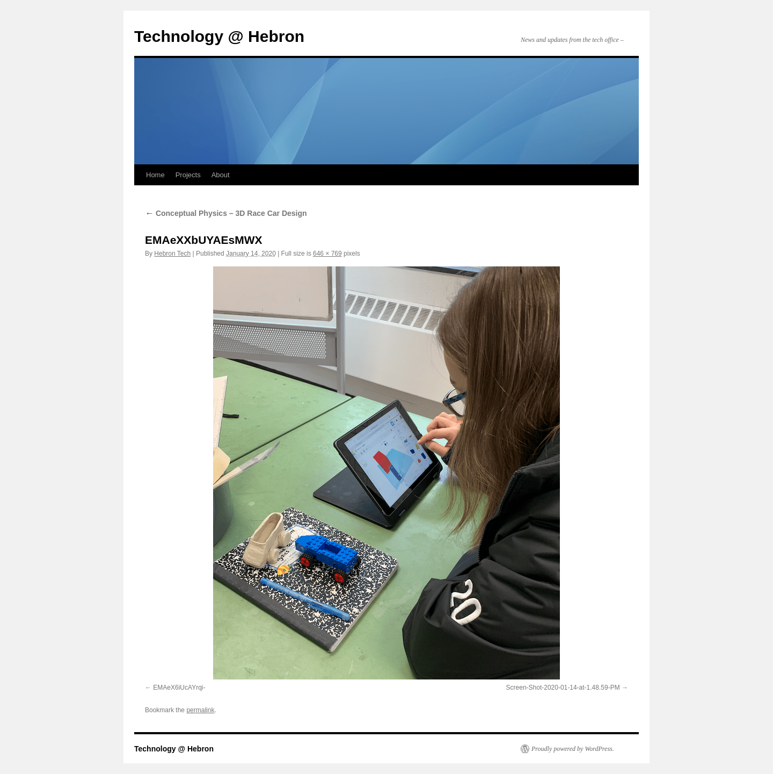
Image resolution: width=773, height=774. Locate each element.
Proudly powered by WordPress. (572, 749)
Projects (188, 175)
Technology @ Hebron (219, 36)
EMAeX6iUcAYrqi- (179, 687)
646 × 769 (327, 253)
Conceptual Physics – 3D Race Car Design (226, 213)
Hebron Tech (172, 253)
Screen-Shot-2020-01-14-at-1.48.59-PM (563, 687)
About (221, 175)
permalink (200, 710)
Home (155, 175)
